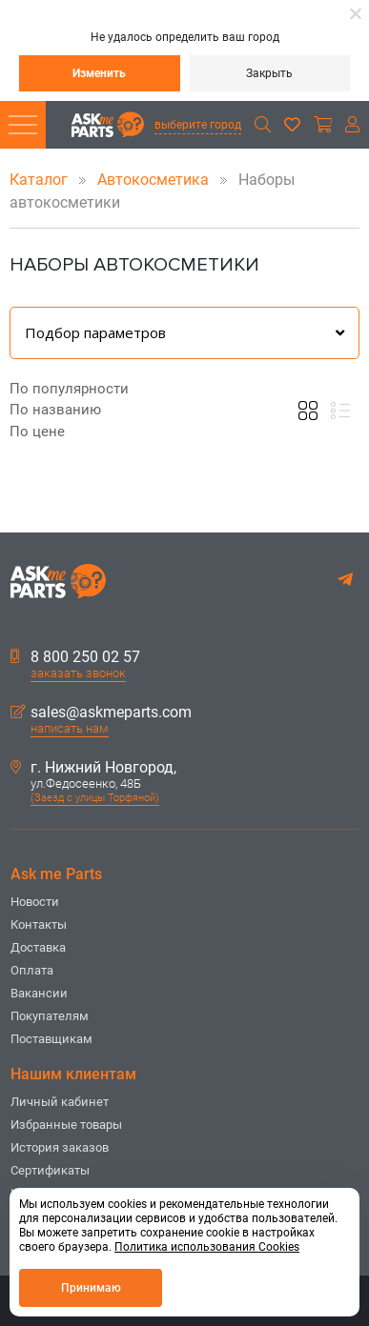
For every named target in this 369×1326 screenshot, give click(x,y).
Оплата (31, 970)
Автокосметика (155, 180)
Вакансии (39, 993)
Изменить (99, 73)
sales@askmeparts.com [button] (101, 712)
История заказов (59, 1147)
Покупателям (49, 1016)
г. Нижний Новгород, (93, 767)
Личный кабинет (59, 1102)
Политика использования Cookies (206, 1247)
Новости (34, 901)
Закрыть (269, 73)
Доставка (38, 947)
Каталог (41, 180)
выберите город (197, 124)
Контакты (38, 924)
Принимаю (91, 1288)
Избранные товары (66, 1124)
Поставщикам (51, 1039)
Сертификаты (50, 1170)
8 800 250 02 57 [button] (75, 657)
